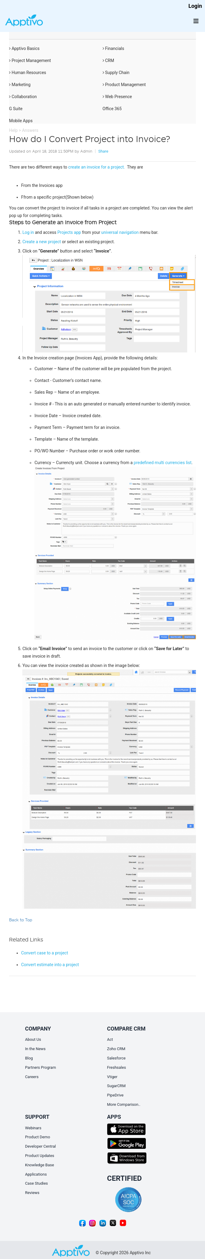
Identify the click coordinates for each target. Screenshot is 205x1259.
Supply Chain (116, 72)
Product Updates (39, 1155)
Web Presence (117, 96)
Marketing (19, 84)
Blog (29, 1058)
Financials (113, 48)
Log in (28, 232)
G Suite (15, 108)
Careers (32, 1076)
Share (103, 151)
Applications (36, 1174)
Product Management (124, 84)
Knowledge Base (39, 1165)
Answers (30, 130)
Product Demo (37, 1137)
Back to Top (20, 919)
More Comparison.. (124, 1104)
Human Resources (27, 72)
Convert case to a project (44, 952)
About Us (33, 1039)
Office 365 (112, 108)
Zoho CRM (116, 1049)
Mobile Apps (21, 120)
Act (110, 1039)
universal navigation (120, 232)
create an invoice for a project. (97, 167)
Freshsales (116, 1067)
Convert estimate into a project (50, 964)
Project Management (30, 60)
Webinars (33, 1128)
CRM (108, 60)
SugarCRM (116, 1086)
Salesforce (116, 1058)
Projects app (69, 232)
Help (13, 130)
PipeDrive (115, 1095)
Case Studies (36, 1183)
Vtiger (112, 1076)
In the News (35, 1049)
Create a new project (41, 241)
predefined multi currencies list (162, 462)
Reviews (32, 1192)
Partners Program (40, 1067)
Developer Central (40, 1146)
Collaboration (23, 96)
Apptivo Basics (24, 48)
